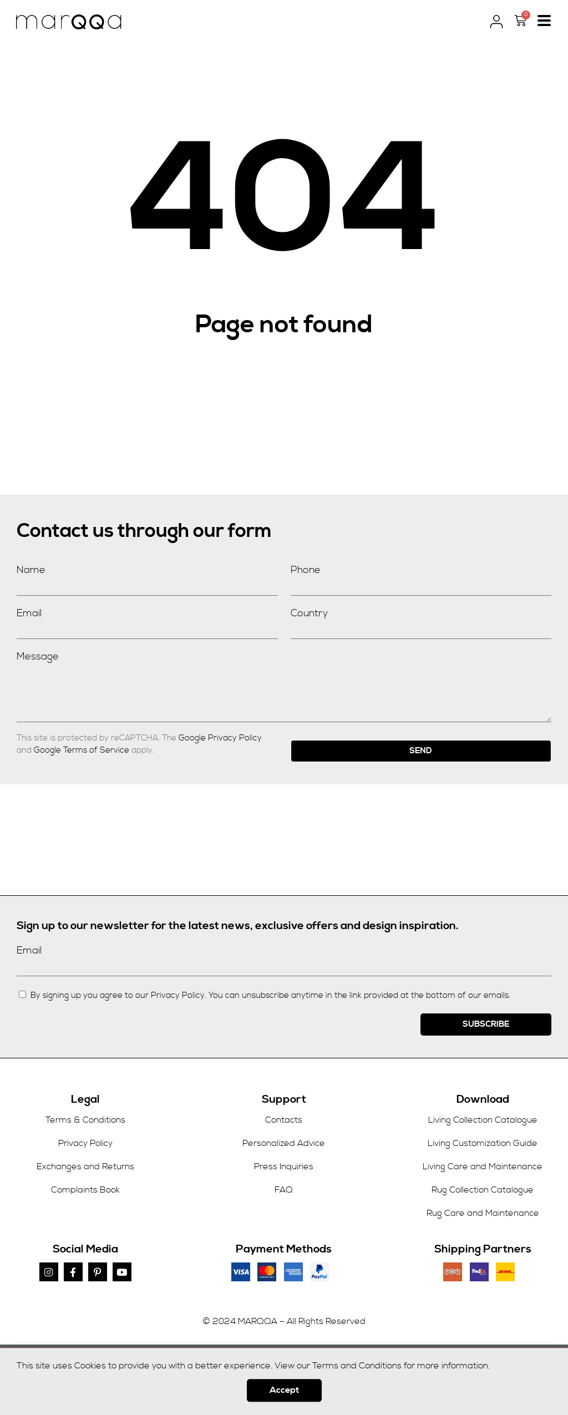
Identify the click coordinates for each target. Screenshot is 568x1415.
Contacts (283, 1119)
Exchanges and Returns (85, 1166)
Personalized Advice (283, 1143)
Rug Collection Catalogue (483, 1189)
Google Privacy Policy (220, 738)
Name (31, 570)
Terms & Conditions (85, 1119)
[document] (284, 1380)
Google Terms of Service (81, 750)
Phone (306, 570)
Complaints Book (85, 1189)
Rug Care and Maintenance (483, 1213)
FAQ (284, 1189)
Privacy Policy (85, 1143)
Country (309, 613)
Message (38, 656)
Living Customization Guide (482, 1143)
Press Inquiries (283, 1166)
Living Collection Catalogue (482, 1119)
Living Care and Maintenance (482, 1166)
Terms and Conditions (357, 1372)
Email (29, 613)
